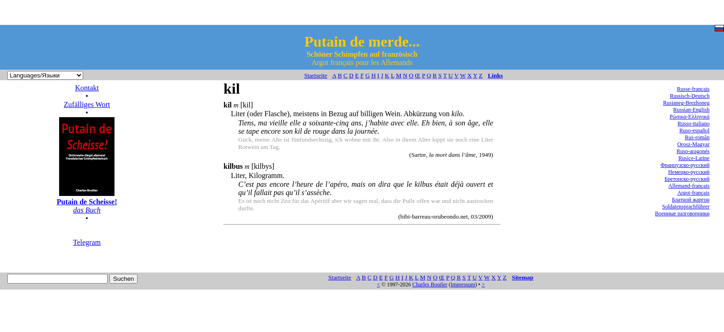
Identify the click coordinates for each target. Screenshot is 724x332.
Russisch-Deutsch (690, 96)
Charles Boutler (429, 284)
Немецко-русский (689, 172)
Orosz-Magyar (693, 144)
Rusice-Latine (693, 158)
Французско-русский (685, 165)
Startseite (315, 75)
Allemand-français (688, 186)
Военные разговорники (682, 213)
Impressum (463, 284)
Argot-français (693, 193)
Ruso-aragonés (692, 151)
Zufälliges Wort (87, 104)
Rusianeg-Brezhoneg (686, 103)
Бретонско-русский (686, 179)
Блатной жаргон (691, 199)
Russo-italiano (693, 123)
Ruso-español (694, 130)
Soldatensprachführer (686, 206)
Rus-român (697, 137)
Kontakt (87, 88)
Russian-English (691, 110)
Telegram (87, 242)
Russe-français (693, 89)
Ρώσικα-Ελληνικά (690, 116)
